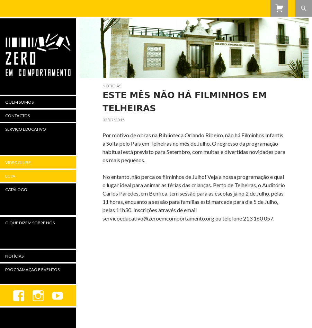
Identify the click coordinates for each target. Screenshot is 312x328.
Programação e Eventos (32, 269)
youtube (57, 295)
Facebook (18, 295)
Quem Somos (19, 102)
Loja (10, 176)
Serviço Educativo (25, 129)
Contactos (17, 115)
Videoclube (18, 162)
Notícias (111, 85)
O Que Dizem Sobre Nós (30, 222)
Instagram (38, 295)
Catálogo (16, 189)
